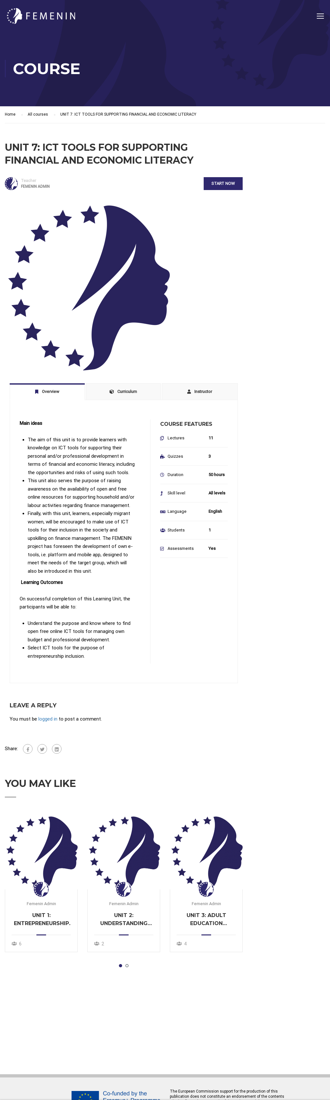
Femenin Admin (41, 905)
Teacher (28, 181)
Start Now (223, 184)
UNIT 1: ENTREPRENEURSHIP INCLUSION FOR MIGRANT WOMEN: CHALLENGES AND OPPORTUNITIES (41, 921)
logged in (47, 720)
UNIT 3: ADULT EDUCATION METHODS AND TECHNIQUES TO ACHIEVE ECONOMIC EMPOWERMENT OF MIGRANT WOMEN (206, 921)
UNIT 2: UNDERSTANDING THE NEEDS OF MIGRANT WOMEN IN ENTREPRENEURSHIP (123, 921)
